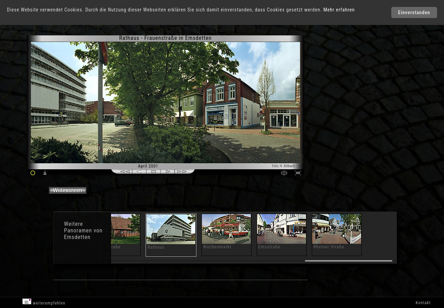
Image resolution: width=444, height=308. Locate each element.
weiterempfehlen (44, 302)
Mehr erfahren (339, 9)
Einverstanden (414, 12)
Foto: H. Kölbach (283, 166)
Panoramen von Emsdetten (83, 233)
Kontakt (423, 302)
